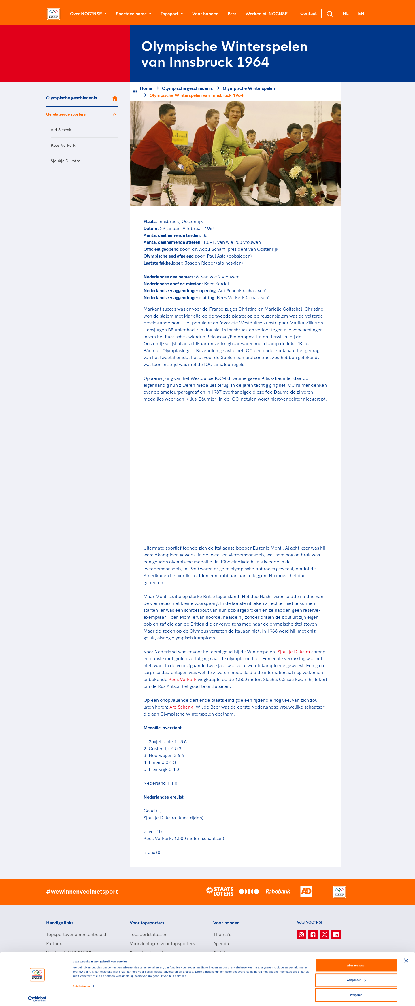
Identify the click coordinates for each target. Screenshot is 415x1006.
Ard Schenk (61, 129)
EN (361, 13)
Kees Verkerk (63, 145)
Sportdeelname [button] (132, 13)
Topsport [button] (170, 13)
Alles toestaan (356, 962)
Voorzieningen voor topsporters (162, 943)
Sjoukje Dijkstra (65, 160)
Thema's (222, 934)
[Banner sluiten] (406, 958)
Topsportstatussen (148, 934)
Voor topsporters (147, 923)
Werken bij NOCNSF (267, 13)
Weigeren (356, 992)
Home (146, 88)
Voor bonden (205, 13)
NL (345, 13)
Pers (232, 13)
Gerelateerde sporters (66, 114)
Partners (54, 943)
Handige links (59, 923)
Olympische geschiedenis (71, 98)
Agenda (221, 943)
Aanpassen (356, 977)
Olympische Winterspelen (249, 88)
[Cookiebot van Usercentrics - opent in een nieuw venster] (37, 996)
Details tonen (81, 983)
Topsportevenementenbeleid (76, 934)
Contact (308, 13)
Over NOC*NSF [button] (86, 13)
